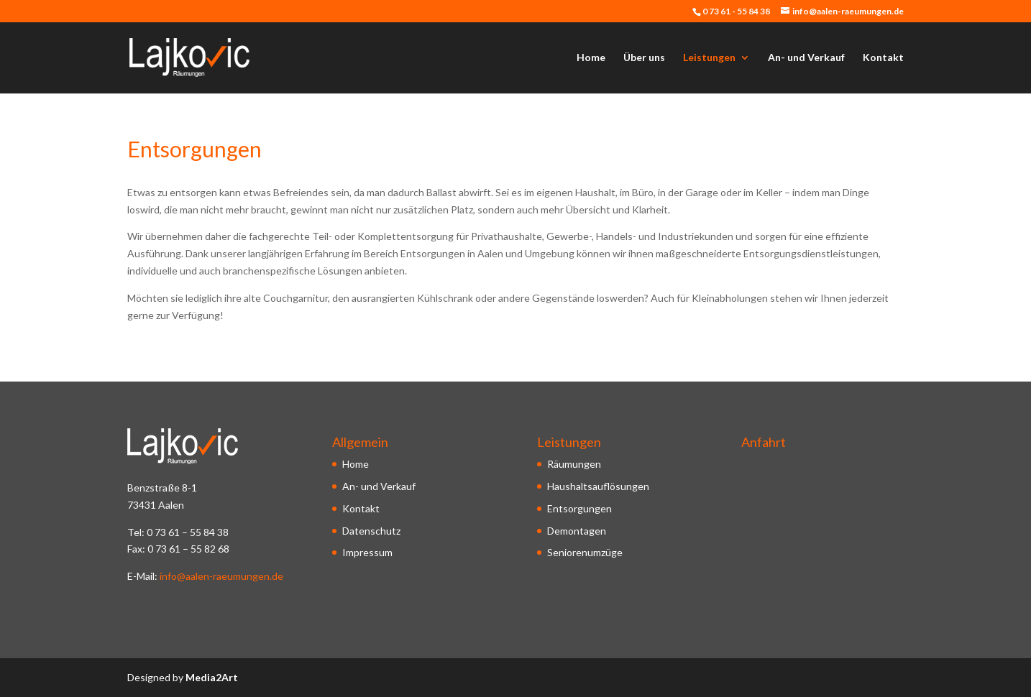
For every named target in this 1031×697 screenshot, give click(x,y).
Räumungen (574, 464)
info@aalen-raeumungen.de (221, 576)
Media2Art (211, 677)
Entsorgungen (579, 508)
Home (591, 57)
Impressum (367, 552)
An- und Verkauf (806, 57)
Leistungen (709, 57)
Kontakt (883, 57)
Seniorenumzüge (585, 552)
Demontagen (576, 531)
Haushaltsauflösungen (598, 486)
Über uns (644, 57)
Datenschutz (371, 531)
